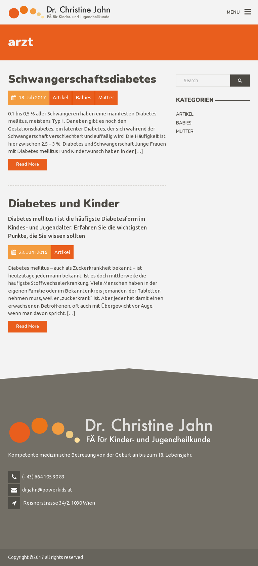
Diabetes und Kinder (64, 203)
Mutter (185, 131)
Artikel (185, 114)
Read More (27, 164)
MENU (233, 12)
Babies (183, 123)
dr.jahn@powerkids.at (47, 490)
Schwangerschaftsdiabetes (82, 79)
